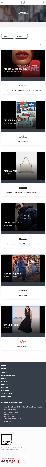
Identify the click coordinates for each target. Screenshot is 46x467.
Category (6, 36)
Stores (3, 379)
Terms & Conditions (7, 393)
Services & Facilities (8, 376)
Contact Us (5, 390)
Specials (4, 382)
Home (2, 25)
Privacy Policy (6, 396)
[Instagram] (6, 454)
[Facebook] (2, 454)
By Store (20, 36)
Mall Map (4, 387)
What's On (4, 384)
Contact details (43, 2)
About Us (4, 373)
